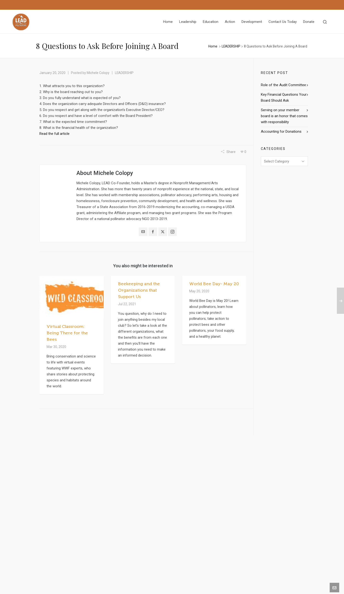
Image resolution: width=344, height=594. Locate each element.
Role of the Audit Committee (283, 85)
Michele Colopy (98, 73)
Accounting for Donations (281, 131)
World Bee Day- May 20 (214, 283)
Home (212, 46)
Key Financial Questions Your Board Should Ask (283, 97)
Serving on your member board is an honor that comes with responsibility (284, 116)
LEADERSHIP (231, 46)
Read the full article (54, 133)
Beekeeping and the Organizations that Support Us (139, 290)
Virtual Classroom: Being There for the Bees (67, 333)
